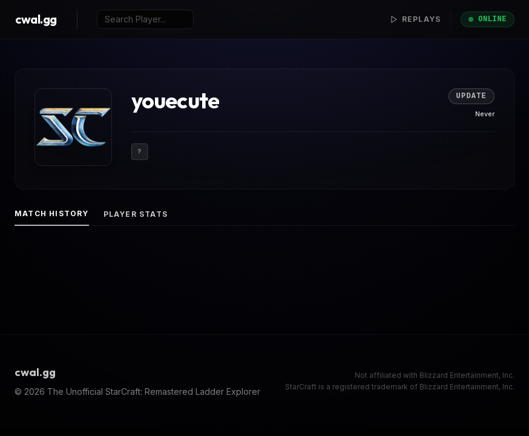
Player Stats (136, 214)
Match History (52, 213)
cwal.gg (36, 19)
